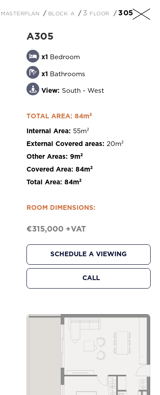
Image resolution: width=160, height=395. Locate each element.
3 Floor (96, 13)
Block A (61, 13)
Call (91, 278)
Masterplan (20, 13)
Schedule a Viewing (88, 254)
